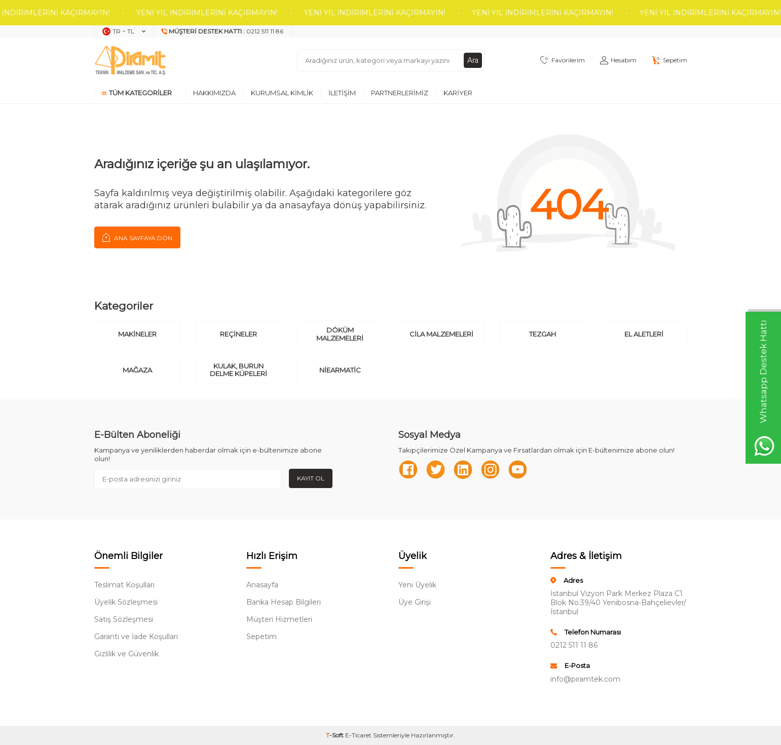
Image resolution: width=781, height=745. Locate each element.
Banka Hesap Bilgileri (283, 602)
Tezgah (542, 334)
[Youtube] (520, 470)
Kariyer (457, 93)
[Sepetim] (669, 60)
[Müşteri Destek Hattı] (222, 31)
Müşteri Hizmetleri (279, 619)
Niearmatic (340, 370)
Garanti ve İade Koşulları (136, 636)
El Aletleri (643, 334)
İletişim (342, 93)
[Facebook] (408, 470)
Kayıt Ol (310, 478)
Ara (472, 60)
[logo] (130, 60)
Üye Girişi (414, 602)
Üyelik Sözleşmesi (126, 602)
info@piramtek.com (585, 679)
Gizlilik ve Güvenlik (126, 653)
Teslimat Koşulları (124, 584)
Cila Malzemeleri (441, 334)
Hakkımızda (214, 93)
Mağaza (137, 370)
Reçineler (238, 334)
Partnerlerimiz (399, 93)
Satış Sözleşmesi (123, 619)
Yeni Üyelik (417, 584)
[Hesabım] (618, 60)
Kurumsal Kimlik (282, 93)
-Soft (335, 735)
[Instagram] (492, 470)
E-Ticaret (358, 735)
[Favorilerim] (562, 60)
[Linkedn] (464, 470)
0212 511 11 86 (574, 645)
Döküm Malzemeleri (339, 334)
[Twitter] (436, 470)
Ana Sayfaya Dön (137, 237)
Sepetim (261, 636)
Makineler (137, 334)
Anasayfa (262, 584)
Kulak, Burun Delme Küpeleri (238, 370)
